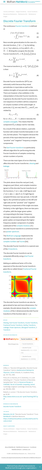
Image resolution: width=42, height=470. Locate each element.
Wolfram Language (14, 236)
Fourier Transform (31, 322)
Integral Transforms (21, 11)
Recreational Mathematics (10, 14)
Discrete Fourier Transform (12, 406)
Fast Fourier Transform (17, 322)
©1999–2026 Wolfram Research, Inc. (17, 453)
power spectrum (13, 231)
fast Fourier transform (15, 147)
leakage (6, 166)
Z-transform (12, 249)
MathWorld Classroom (22, 447)
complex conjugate (10, 121)
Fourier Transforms (32, 11)
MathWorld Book (16, 449)
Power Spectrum (15, 327)
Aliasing (6, 322)
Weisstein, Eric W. (9, 414)
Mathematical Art (22, 14)
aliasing (32, 163)
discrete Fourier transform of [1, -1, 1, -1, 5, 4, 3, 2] (29, 350)
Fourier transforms (27, 343)
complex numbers (10, 241)
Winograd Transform (28, 327)
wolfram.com (26, 449)
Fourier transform (22, 26)
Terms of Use (31, 453)
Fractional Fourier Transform (13, 325)
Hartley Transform (29, 325)
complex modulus (23, 225)
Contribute (33, 447)
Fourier (22, 241)
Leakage (6, 327)
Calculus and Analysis (9, 11)
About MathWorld (10, 447)
